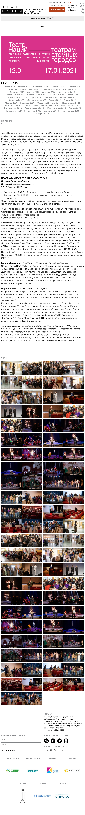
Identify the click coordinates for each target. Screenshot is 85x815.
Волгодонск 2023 (66, 92)
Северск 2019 (34, 111)
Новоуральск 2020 (13, 108)
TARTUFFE (72, 5)
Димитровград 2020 (34, 108)
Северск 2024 (70, 89)
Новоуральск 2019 (70, 111)
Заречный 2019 (51, 111)
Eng (82, 6)
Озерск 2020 (75, 108)
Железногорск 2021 (13, 105)
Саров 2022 (35, 97)
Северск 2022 (50, 97)
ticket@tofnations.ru (57, 5)
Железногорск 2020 (56, 108)
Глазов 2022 (55, 100)
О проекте (6, 121)
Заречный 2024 (60, 87)
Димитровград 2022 (17, 97)
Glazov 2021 (46, 105)
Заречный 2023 (56, 95)
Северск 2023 (49, 92)
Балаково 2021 (27, 103)
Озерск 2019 (42, 113)
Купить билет (57, 9)
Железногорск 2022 (36, 100)
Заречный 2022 (16, 100)
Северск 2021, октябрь (48, 103)
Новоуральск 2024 (17, 89)
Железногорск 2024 (50, 89)
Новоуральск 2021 (71, 103)
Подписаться (9, 751)
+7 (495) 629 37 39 (59, 2)
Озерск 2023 (33, 92)
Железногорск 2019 (15, 111)
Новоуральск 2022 (68, 97)
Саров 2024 (76, 87)
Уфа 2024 (33, 89)
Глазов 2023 (73, 95)
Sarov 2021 (60, 105)
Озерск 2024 (24, 87)
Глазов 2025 (9, 87)
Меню (42, 26)
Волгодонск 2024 (41, 87)
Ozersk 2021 (32, 105)
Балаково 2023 (17, 92)
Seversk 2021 (74, 105)
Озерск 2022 (70, 100)
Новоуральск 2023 (15, 95)
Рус (82, 3)
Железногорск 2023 (36, 95)
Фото (4, 123)
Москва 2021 (11, 103)
